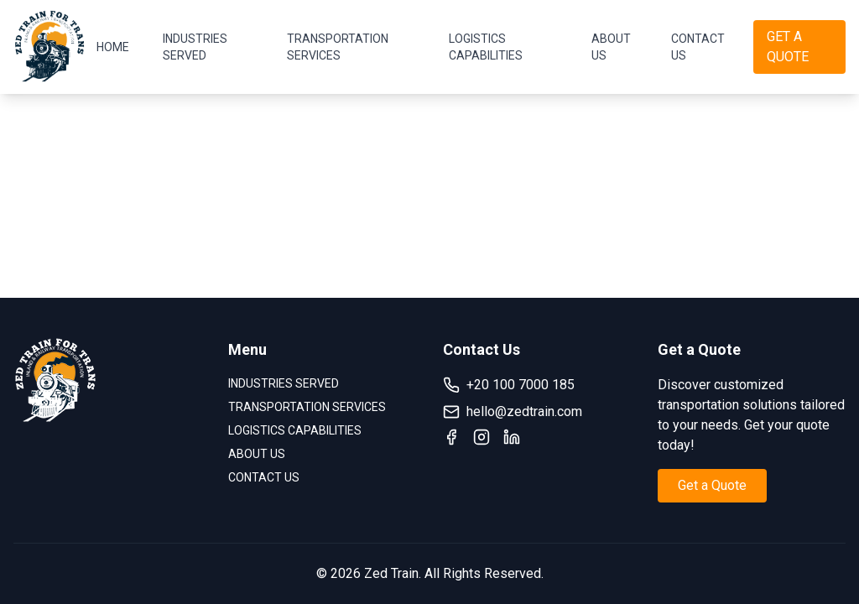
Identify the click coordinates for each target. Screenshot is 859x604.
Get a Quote (712, 485)
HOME (112, 47)
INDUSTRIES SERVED (195, 47)
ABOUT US (611, 47)
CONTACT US (698, 47)
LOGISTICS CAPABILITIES (486, 47)
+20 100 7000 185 (509, 385)
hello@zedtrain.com (512, 412)
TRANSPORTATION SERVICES (337, 47)
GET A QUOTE (788, 47)
